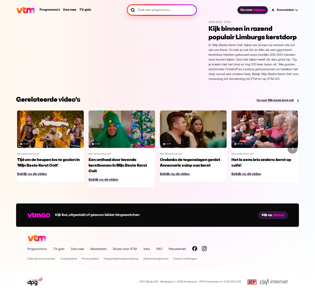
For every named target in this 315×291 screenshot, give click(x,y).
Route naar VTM (125, 249)
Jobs (146, 249)
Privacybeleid (90, 258)
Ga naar (252, 10)
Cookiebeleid (68, 258)
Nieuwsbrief (177, 249)
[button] (285, 10)
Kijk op (273, 215)
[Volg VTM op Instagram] (204, 249)
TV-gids (85, 9)
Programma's (50, 9)
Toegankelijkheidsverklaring (120, 258)
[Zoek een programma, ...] (162, 10)
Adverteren (98, 249)
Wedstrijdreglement (155, 258)
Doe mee (69, 9)
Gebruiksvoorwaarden (41, 258)
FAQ (159, 249)
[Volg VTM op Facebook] (194, 249)
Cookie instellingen (185, 258)
